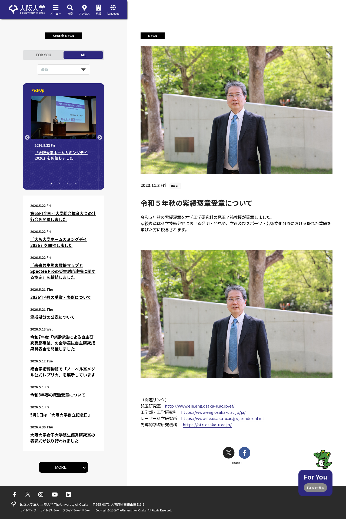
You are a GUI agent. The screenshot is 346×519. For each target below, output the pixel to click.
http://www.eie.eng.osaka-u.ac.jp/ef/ (200, 406)
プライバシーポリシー (76, 510)
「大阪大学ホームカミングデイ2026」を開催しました (58, 242)
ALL (83, 55)
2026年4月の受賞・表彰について (60, 297)
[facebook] (244, 453)
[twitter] (229, 453)
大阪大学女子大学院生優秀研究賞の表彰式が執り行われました (62, 438)
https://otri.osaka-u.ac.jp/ (207, 424)
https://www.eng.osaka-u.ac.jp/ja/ (213, 412)
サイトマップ (28, 510)
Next (99, 137)
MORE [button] (60, 467)
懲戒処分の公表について (52, 317)
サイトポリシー (49, 510)
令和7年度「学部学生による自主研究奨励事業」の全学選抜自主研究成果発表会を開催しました (62, 343)
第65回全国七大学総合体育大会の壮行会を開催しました (63, 216)
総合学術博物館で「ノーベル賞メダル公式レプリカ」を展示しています (62, 372)
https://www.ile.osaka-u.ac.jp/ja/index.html (222, 418)
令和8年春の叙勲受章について (57, 395)
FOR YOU (43, 55)
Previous (27, 137)
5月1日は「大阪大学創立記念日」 (61, 415)
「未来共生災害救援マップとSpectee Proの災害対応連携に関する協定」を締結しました (62, 271)
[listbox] (63, 69)
